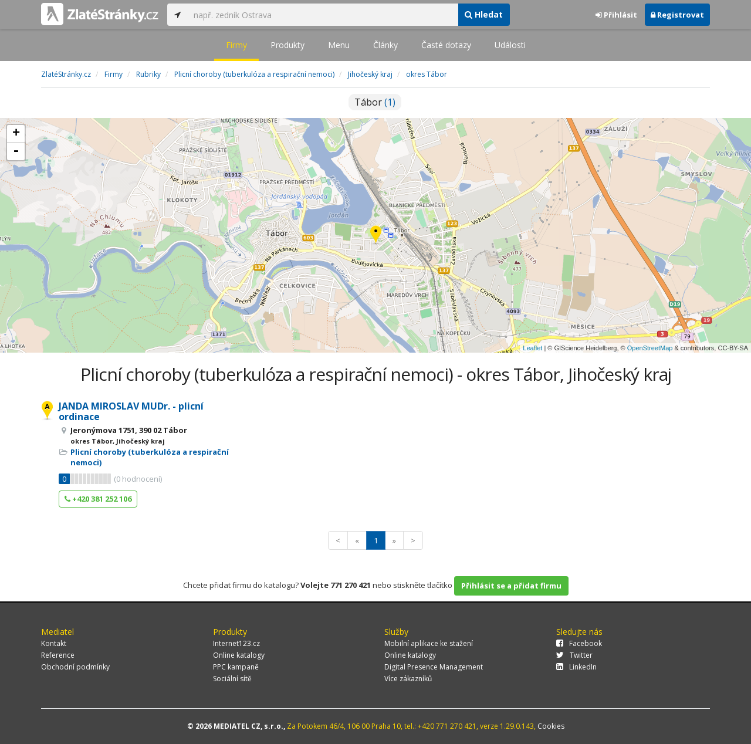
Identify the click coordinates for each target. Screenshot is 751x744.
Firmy (236, 44)
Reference (58, 655)
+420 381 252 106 (98, 498)
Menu (339, 44)
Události (510, 44)
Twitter (574, 655)
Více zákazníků (408, 679)
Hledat (484, 14)
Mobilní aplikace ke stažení (428, 643)
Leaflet (532, 347)
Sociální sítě (232, 679)
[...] (322, 15)
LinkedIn (576, 667)
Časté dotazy (446, 44)
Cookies (550, 726)
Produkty (287, 44)
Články (385, 44)
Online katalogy (239, 655)
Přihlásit (616, 14)
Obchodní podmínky (75, 667)
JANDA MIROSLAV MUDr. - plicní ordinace (131, 411)
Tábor (374, 102)
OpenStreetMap (650, 347)
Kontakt (53, 643)
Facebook (579, 643)
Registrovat (677, 14)
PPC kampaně (236, 667)
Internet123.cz (236, 643)
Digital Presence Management (433, 667)
